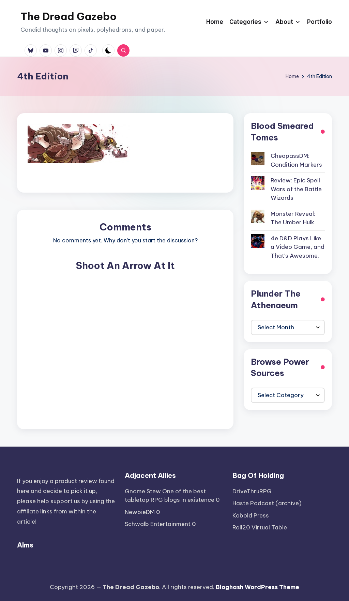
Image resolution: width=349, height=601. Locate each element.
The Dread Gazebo (68, 16)
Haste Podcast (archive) (267, 503)
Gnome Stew (143, 491)
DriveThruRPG (252, 491)
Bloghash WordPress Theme (257, 587)
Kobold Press (250, 515)
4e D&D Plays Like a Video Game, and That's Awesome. (297, 247)
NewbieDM (140, 512)
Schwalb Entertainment (158, 524)
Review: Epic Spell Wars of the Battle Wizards (296, 189)
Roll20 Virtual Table (259, 527)
